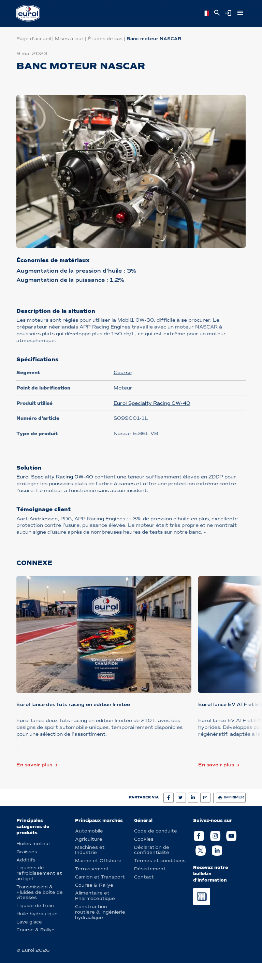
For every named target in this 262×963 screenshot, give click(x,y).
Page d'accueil (33, 39)
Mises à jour (69, 39)
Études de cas (105, 39)
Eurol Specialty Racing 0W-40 (152, 403)
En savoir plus (34, 765)
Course (123, 373)
